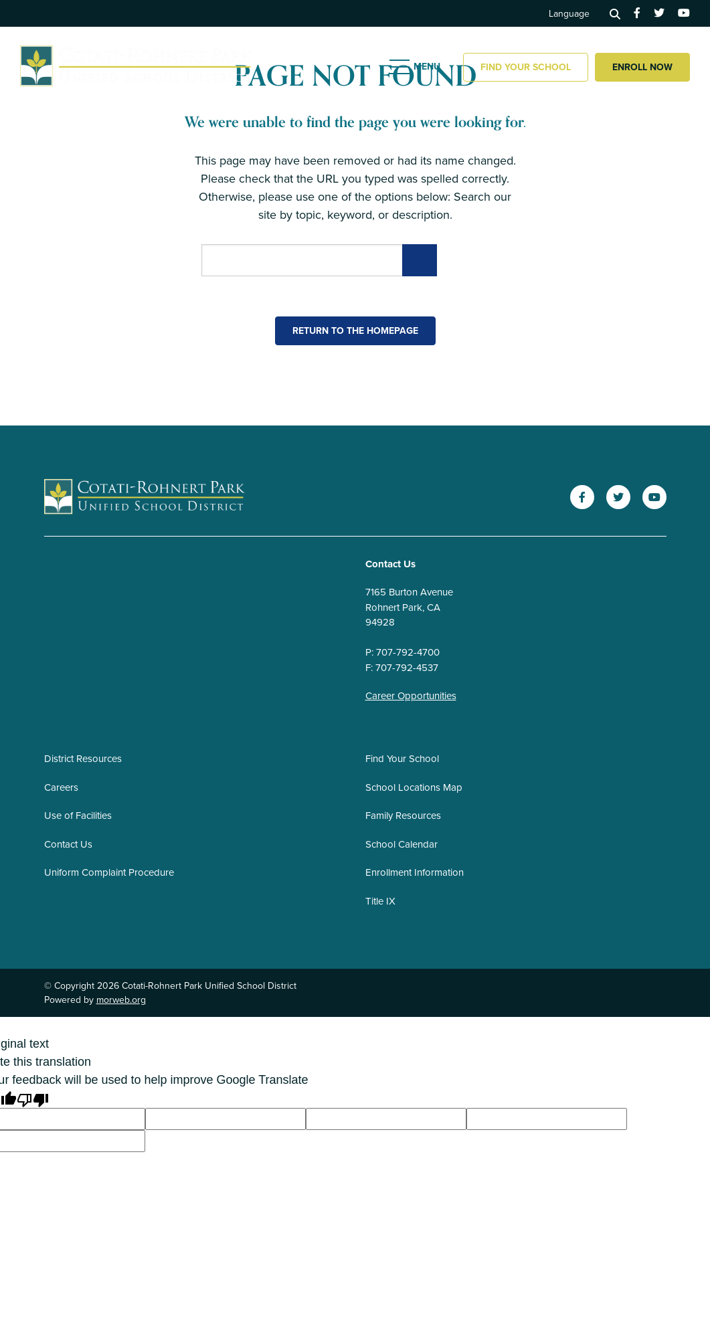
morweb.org (121, 1000)
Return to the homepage (355, 331)
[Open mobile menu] (416, 67)
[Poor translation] (33, 1099)
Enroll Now (642, 67)
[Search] (615, 13)
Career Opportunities (410, 695)
